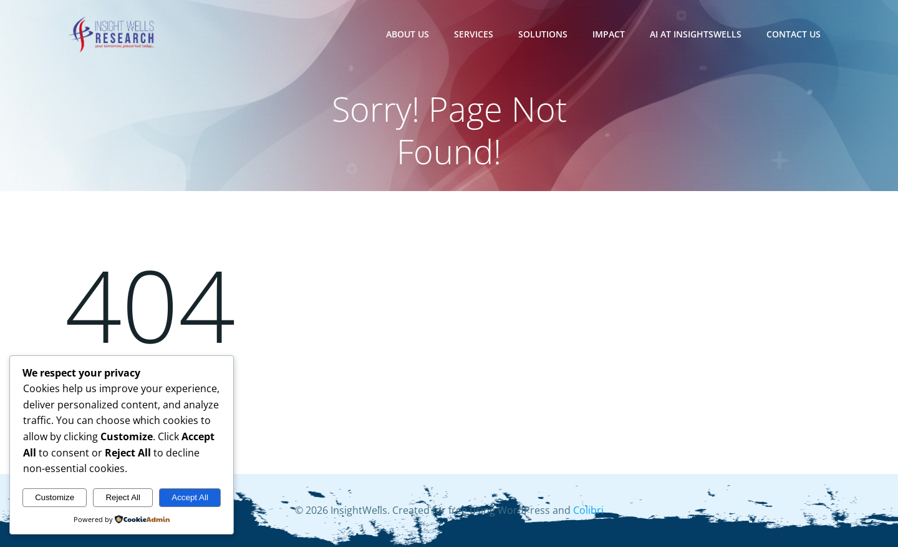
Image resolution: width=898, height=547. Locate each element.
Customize (54, 497)
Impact (608, 34)
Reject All (122, 497)
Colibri (588, 510)
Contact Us (793, 34)
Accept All (189, 497)
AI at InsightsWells (695, 34)
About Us (407, 34)
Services (473, 34)
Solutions (542, 34)
